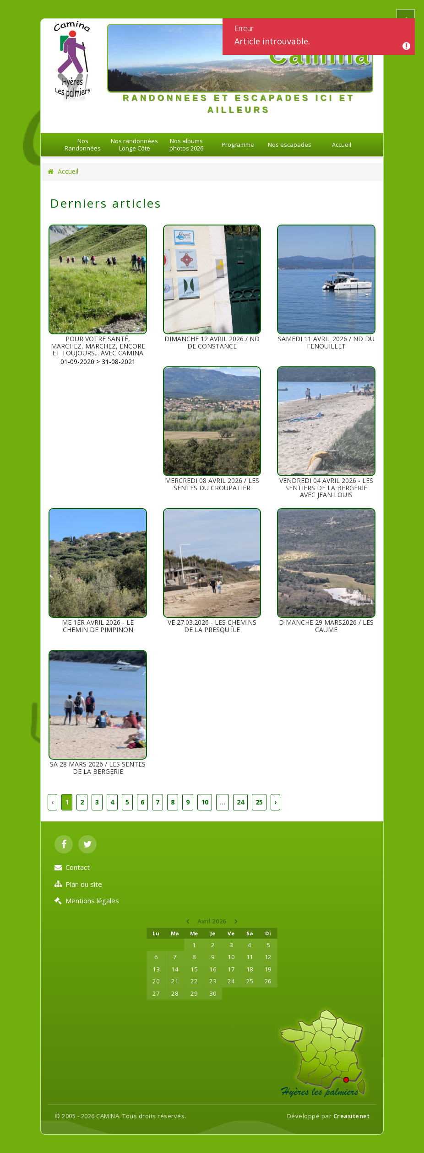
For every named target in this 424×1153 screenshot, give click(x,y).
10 (204, 802)
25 (259, 802)
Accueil (341, 144)
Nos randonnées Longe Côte (134, 144)
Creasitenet (351, 1116)
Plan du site (78, 884)
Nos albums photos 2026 (186, 144)
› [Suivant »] (275, 802)
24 (240, 802)
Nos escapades (289, 144)
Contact (72, 867)
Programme (238, 144)
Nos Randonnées (83, 144)
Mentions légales (86, 900)
